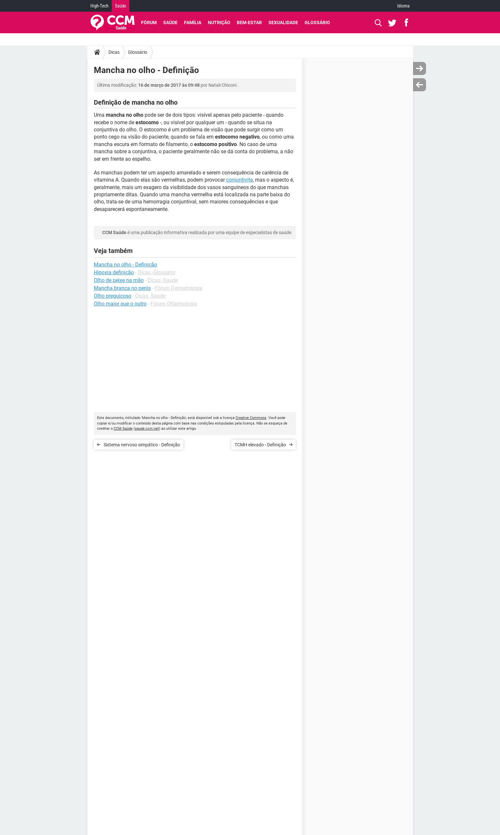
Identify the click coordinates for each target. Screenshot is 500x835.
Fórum (149, 22)
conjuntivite (239, 180)
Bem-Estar (249, 22)
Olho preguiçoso (112, 296)
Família (192, 22)
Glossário (317, 22)
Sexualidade (283, 22)
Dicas (114, 52)
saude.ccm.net (147, 428)
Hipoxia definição (114, 272)
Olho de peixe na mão (119, 280)
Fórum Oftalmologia (173, 304)
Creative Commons (251, 418)
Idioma (403, 5)
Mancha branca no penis (122, 288)
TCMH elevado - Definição (260, 444)
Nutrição (219, 22)
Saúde (120, 5)
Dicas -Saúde (163, 280)
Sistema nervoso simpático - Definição (142, 444)
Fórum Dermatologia (178, 288)
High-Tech (99, 5)
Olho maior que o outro (120, 304)
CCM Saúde (123, 428)
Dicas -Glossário (156, 272)
